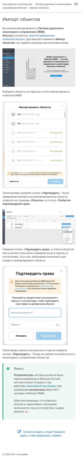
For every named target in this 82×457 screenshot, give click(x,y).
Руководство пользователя (17, 4)
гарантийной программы (41, 386)
